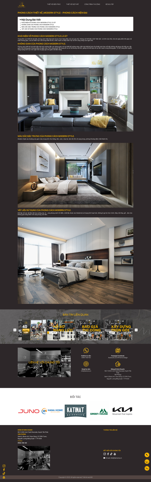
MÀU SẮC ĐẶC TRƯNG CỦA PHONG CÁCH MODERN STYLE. (42, 27)
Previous (14, 330)
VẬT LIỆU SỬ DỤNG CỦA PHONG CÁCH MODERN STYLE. (41, 29)
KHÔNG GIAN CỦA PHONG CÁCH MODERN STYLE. (39, 25)
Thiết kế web (86, 480)
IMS (91, 480)
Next (136, 330)
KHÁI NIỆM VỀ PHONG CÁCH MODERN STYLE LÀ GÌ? (40, 23)
